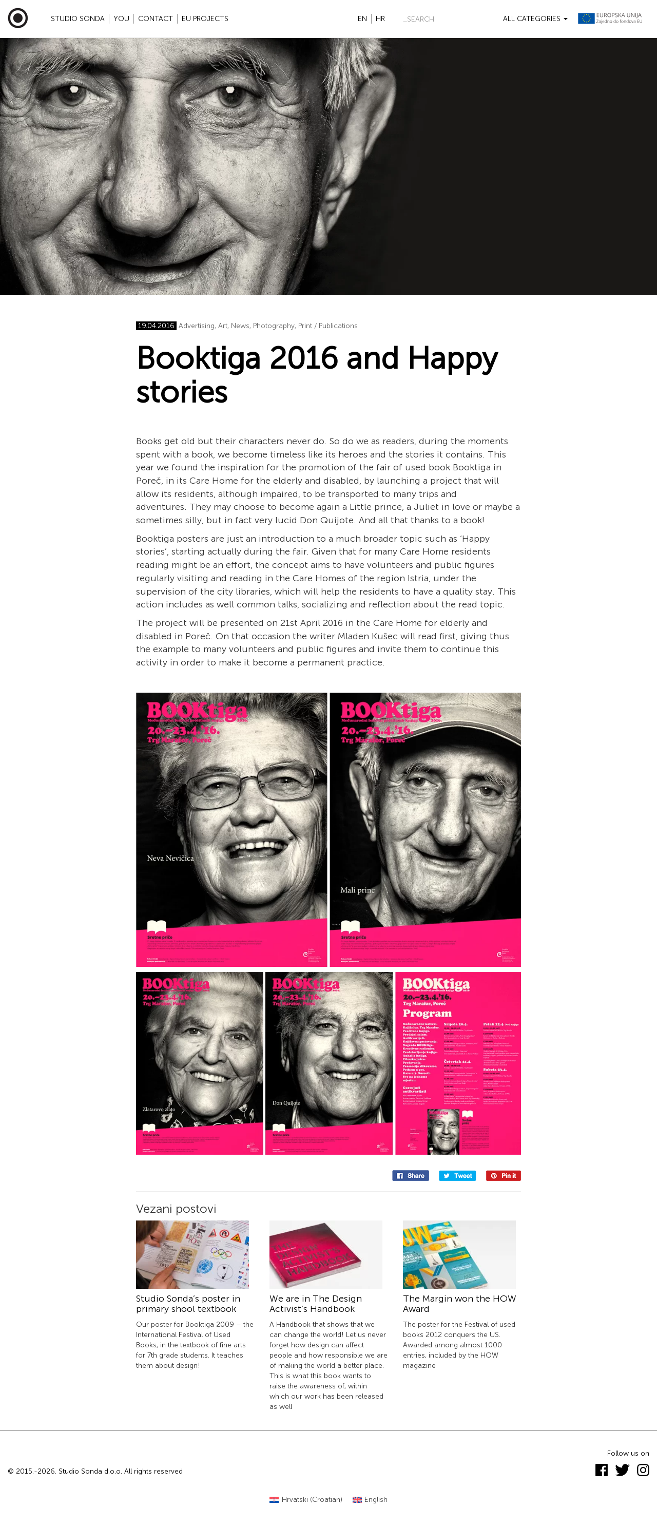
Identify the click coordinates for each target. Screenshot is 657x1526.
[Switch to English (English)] (370, 1500)
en (362, 18)
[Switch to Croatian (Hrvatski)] (305, 1500)
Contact (155, 18)
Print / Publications (328, 325)
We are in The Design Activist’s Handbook (315, 1303)
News (240, 325)
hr (380, 18)
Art (222, 325)
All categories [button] (535, 18)
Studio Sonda (78, 18)
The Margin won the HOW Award (459, 1303)
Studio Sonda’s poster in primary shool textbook (188, 1303)
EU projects (205, 18)
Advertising (197, 325)
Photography (274, 325)
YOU (121, 18)
